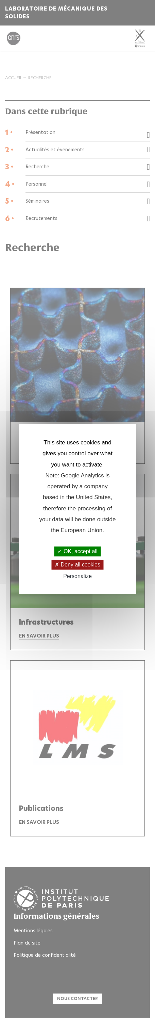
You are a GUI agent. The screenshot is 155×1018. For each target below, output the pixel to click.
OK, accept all (77, 551)
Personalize (77, 576)
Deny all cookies (77, 564)
